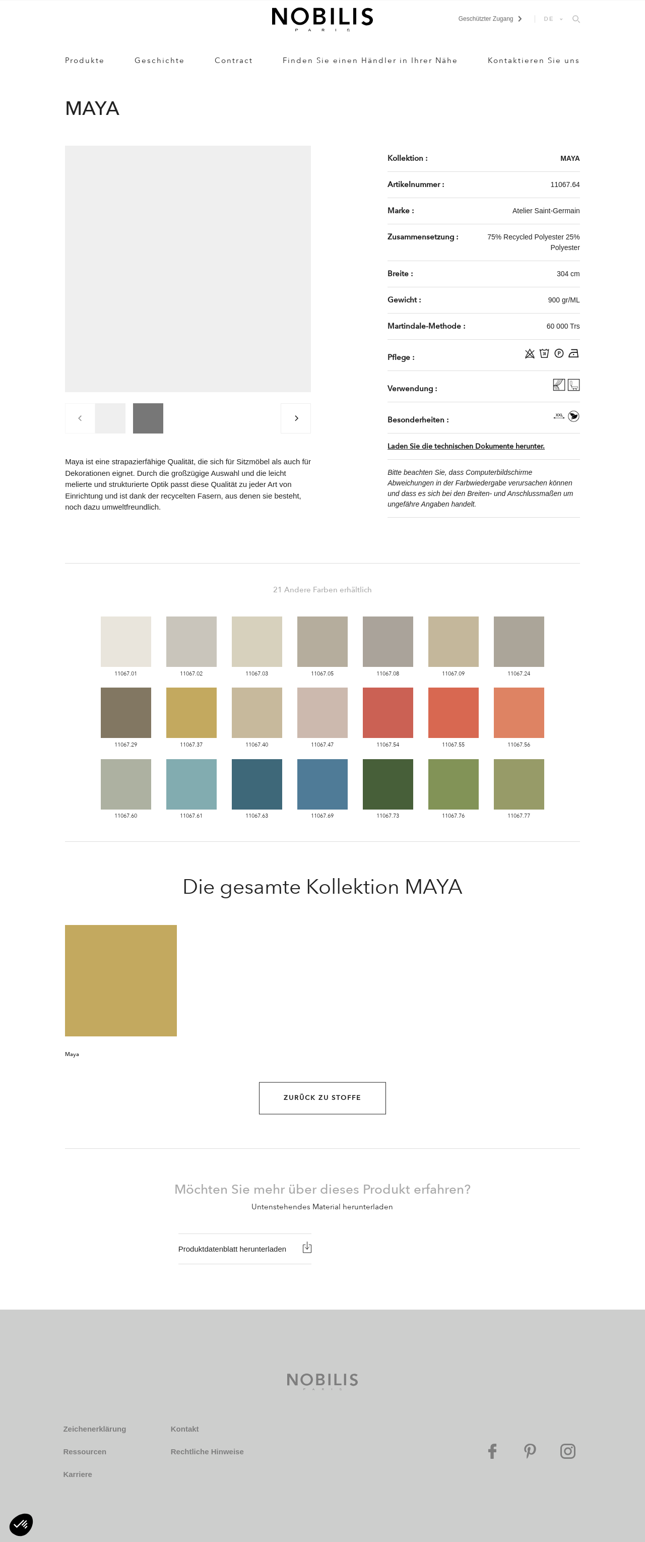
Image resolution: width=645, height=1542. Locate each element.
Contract (234, 60)
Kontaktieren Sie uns (534, 60)
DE (549, 19)
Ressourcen (84, 1451)
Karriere (77, 1474)
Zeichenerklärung (94, 1429)
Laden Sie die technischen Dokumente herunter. (466, 446)
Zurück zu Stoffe (322, 1097)
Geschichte (160, 60)
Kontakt (185, 1429)
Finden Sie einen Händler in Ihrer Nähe (370, 60)
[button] (21, 1525)
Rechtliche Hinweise (207, 1451)
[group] (110, 418)
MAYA (570, 158)
